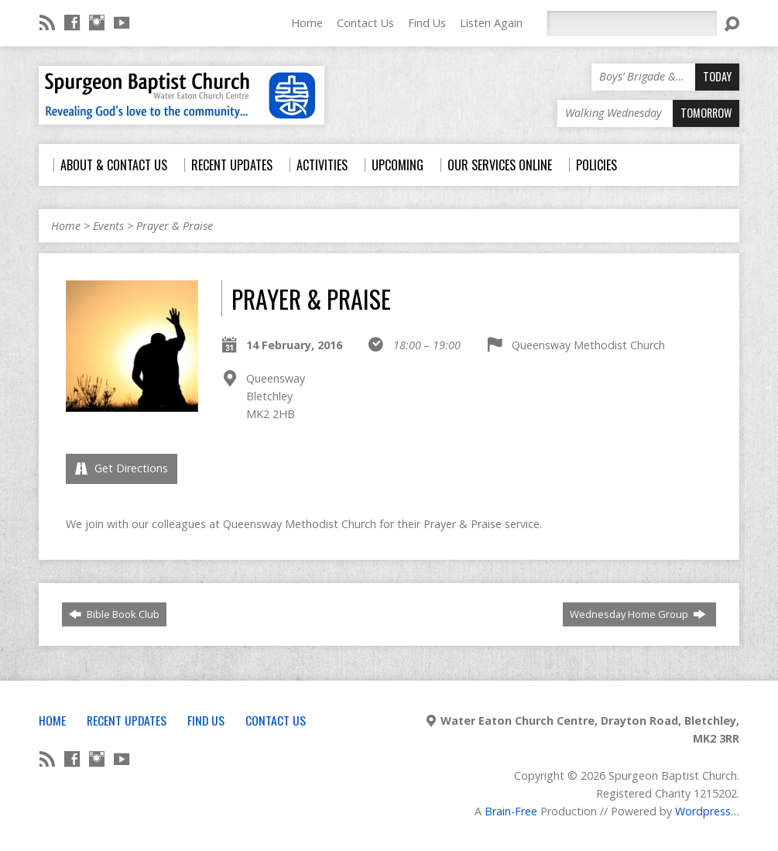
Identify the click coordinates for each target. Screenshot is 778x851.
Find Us (427, 22)
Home (307, 22)
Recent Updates (126, 720)
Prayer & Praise (174, 225)
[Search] (632, 23)
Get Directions (121, 468)
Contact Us (365, 22)
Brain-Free (511, 811)
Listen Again (491, 22)
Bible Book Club (114, 614)
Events (108, 225)
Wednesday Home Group (638, 614)
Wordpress (703, 811)
